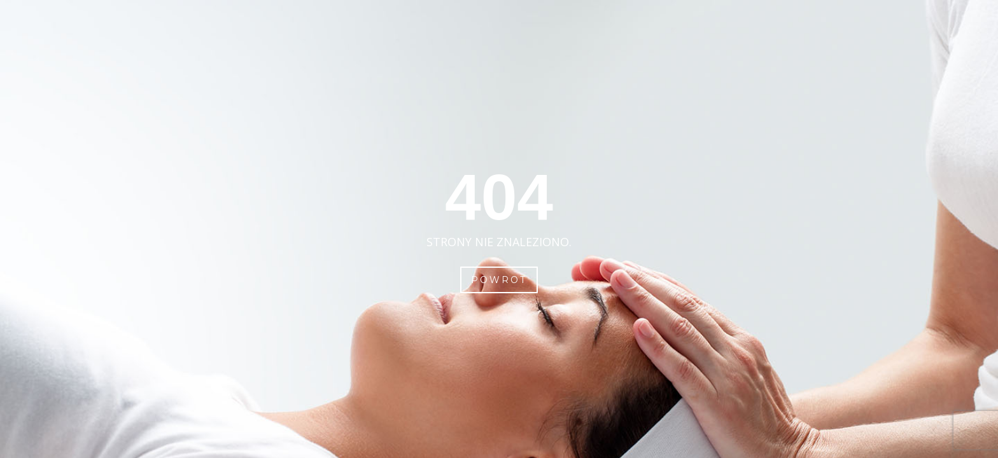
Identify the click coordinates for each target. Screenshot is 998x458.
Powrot (499, 280)
